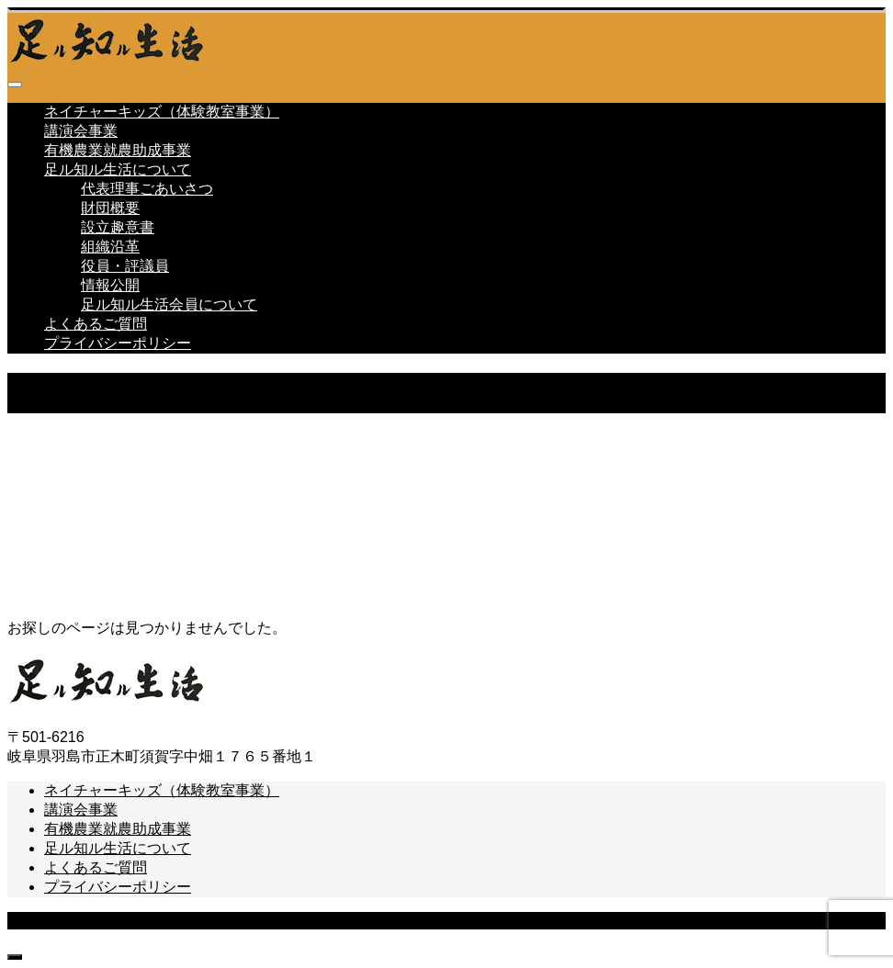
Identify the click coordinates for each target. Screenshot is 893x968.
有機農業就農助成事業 (117, 150)
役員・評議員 (125, 266)
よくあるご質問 (95, 324)
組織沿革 (110, 246)
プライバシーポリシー (117, 343)
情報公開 (110, 285)
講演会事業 (81, 131)
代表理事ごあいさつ (147, 189)
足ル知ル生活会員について (169, 304)
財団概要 (110, 208)
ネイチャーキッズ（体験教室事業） (161, 111)
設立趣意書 (117, 227)
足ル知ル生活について (117, 169)
